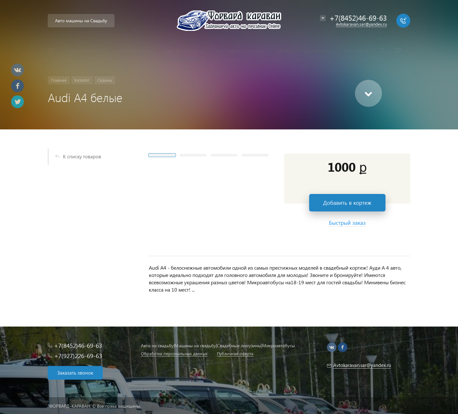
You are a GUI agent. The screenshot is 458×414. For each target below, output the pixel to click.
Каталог (81, 80)
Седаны (104, 80)
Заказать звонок (75, 372)
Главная (58, 80)
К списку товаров (82, 156)
